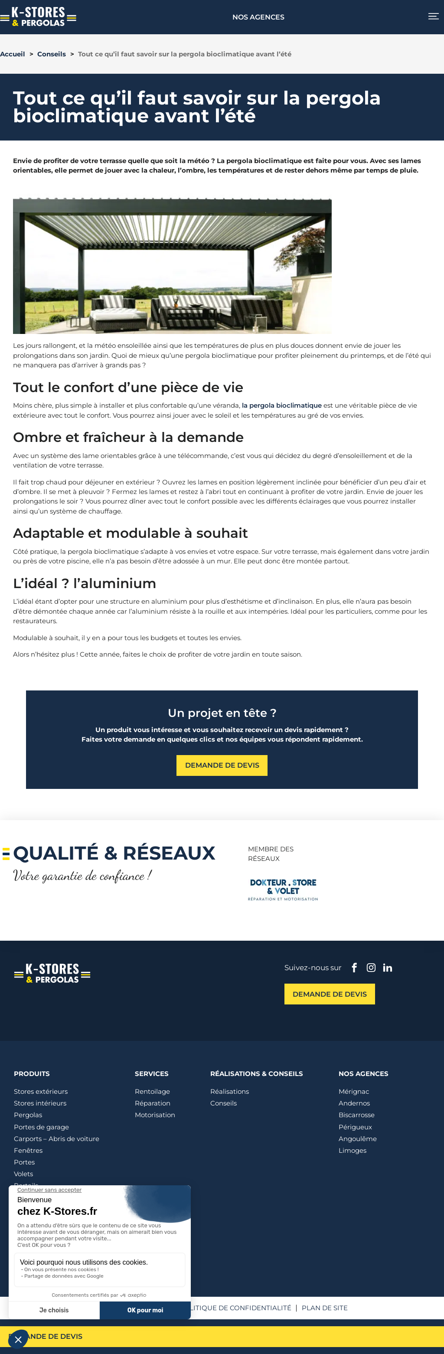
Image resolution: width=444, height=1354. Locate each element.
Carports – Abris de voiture (56, 1139)
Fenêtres (28, 1150)
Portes (24, 1162)
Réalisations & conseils (256, 1073)
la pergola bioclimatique (282, 405)
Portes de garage (41, 1127)
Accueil (12, 54)
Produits (32, 1073)
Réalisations (229, 1091)
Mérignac (354, 1091)
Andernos (354, 1103)
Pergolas (28, 1115)
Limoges (352, 1150)
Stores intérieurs (40, 1103)
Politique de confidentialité (235, 1308)
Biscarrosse (357, 1115)
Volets (23, 1174)
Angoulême (358, 1139)
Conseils (51, 54)
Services (152, 1073)
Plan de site (325, 1308)
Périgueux (355, 1127)
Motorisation (155, 1115)
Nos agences (259, 17)
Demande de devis (47, 1336)
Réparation (152, 1103)
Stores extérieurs (41, 1091)
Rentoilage (152, 1091)
